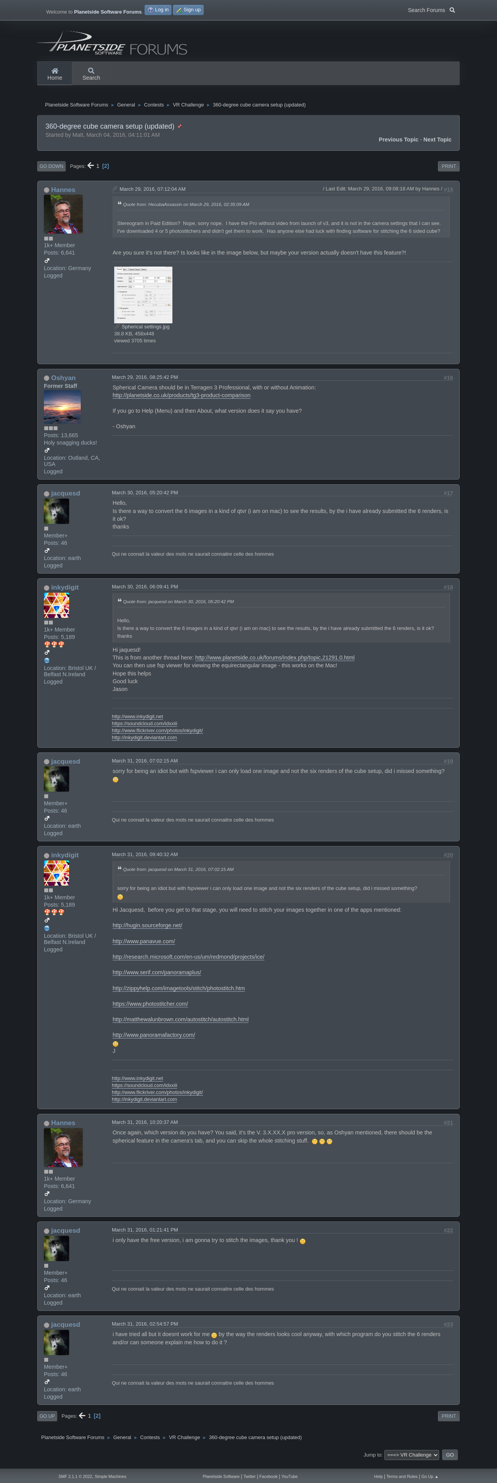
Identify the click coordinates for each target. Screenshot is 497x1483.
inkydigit (65, 593)
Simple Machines (110, 1476)
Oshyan (63, 383)
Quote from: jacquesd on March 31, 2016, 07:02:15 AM (178, 875)
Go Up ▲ (429, 1476)
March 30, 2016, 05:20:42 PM (145, 499)
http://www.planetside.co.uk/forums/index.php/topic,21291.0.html (275, 664)
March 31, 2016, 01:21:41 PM (145, 1236)
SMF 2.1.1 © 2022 (75, 1476)
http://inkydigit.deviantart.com (144, 744)
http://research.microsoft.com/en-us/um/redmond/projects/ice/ (188, 963)
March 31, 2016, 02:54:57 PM (145, 1330)
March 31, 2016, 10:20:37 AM (145, 1128)
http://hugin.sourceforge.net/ (147, 931)
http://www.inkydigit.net (137, 723)
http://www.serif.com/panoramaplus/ (157, 978)
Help (378, 1476)
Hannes (63, 195)
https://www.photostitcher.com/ (150, 1010)
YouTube (290, 1476)
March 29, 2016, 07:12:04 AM (153, 195)
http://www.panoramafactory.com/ (154, 1041)
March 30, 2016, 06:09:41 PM (145, 593)
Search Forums (431, 9)
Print (449, 172)
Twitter (249, 1476)
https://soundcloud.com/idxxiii (144, 730)
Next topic (438, 146)
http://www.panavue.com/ (144, 947)
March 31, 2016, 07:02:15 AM (145, 766)
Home (54, 74)
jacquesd (65, 499)
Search (91, 74)
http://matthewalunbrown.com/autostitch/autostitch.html (180, 1025)
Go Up (47, 1422)
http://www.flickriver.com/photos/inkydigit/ (157, 737)
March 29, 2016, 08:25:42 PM (145, 383)
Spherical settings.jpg (142, 333)
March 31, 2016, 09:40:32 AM (145, 861)
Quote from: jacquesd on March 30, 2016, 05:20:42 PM (178, 607)
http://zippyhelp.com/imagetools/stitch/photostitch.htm (179, 994)
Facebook (268, 1476)
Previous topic (399, 146)
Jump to (372, 1461)
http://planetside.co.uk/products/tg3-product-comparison (181, 401)
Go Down (51, 172)
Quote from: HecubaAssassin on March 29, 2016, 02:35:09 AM (186, 210)
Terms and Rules (401, 1476)
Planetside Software (221, 1476)
